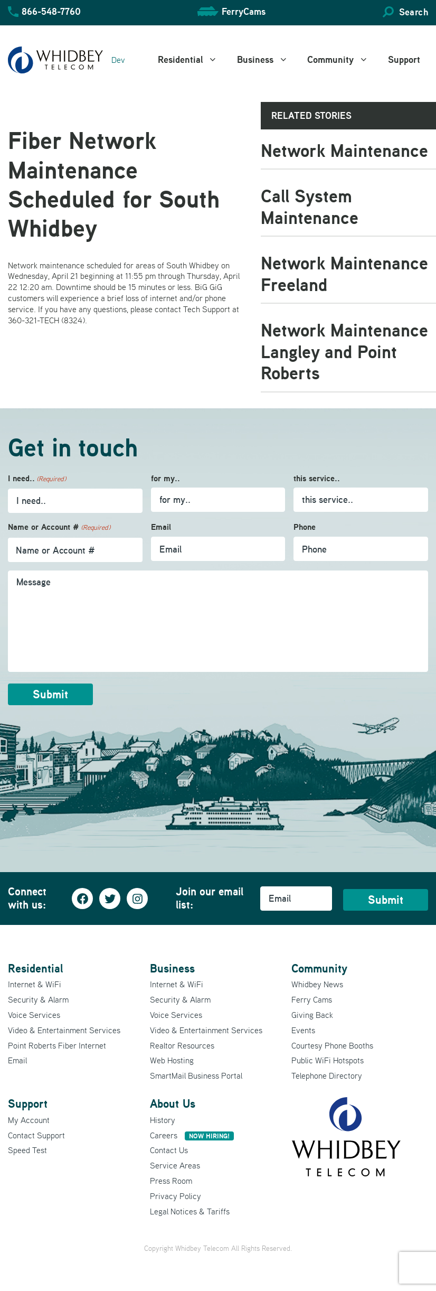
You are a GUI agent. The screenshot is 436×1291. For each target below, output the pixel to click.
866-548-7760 (51, 11)
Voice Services (34, 1014)
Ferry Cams (311, 999)
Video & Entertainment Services (64, 1030)
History (162, 1120)
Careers (192, 1135)
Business (268, 60)
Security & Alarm (38, 999)
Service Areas (175, 1165)
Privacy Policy (175, 1196)
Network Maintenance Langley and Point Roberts (344, 351)
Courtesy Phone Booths (332, 1045)
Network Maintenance (344, 150)
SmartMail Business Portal (196, 1075)
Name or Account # (59, 527)
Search (413, 11)
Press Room (171, 1180)
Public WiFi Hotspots (327, 1060)
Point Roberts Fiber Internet (57, 1045)
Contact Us (169, 1150)
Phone (304, 526)
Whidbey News (317, 984)
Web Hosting (172, 1060)
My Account (29, 1120)
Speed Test (27, 1150)
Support (404, 59)
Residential (193, 60)
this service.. (316, 478)
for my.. (165, 478)
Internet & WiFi (34, 984)
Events (303, 1030)
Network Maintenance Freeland (344, 273)
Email (161, 526)
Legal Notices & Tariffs (190, 1211)
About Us (172, 1103)
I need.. (37, 479)
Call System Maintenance (309, 206)
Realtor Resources (182, 1045)
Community (343, 60)
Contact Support (36, 1135)
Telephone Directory (326, 1075)
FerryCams (244, 11)
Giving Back (312, 1014)
